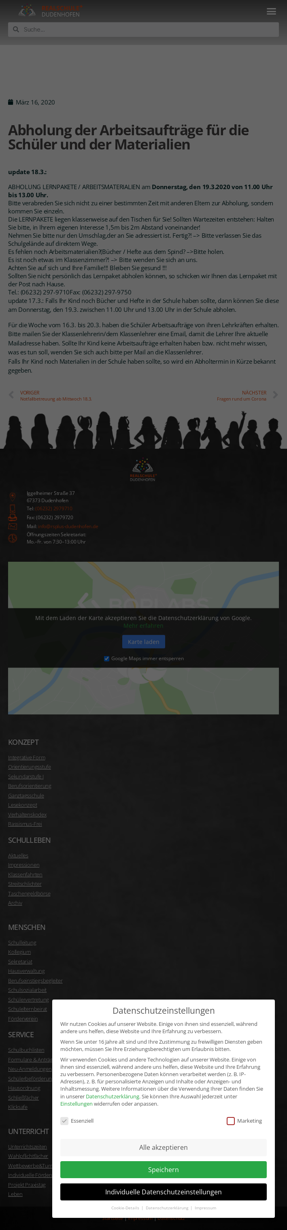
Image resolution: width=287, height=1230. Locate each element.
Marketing (244, 1115)
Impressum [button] (205, 1202)
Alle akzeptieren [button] (163, 1142)
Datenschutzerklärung (112, 1090)
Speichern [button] (163, 1164)
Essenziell (77, 1115)
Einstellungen (76, 1098)
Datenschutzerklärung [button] (167, 1202)
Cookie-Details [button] (125, 1202)
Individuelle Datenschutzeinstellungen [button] (163, 1186)
